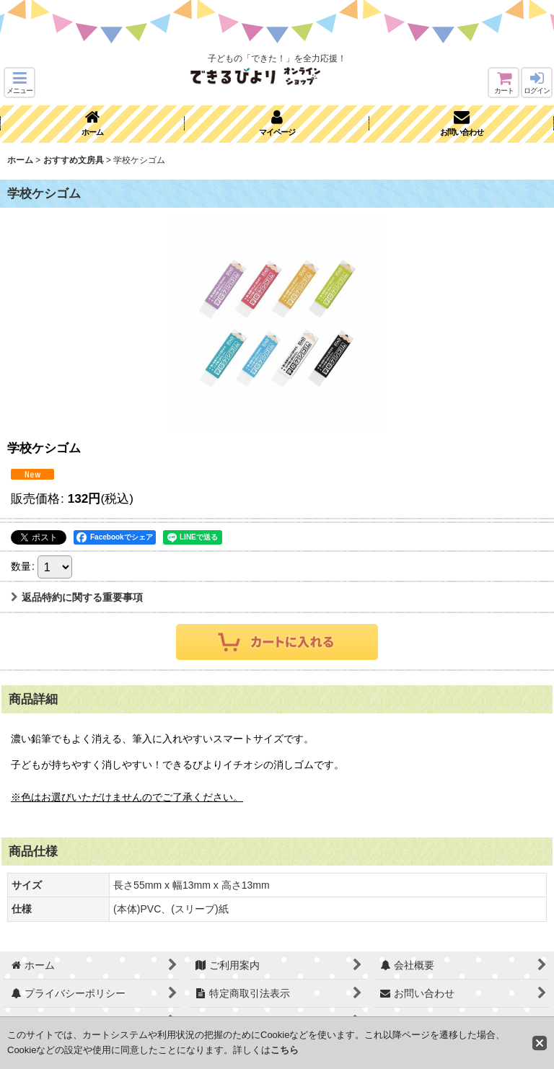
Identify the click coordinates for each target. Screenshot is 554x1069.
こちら (285, 1049)
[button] (19, 82)
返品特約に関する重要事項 (77, 597)
